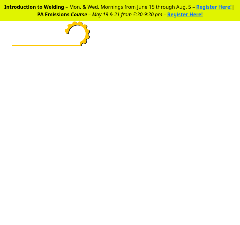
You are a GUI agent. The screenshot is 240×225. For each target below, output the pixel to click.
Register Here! (214, 6)
